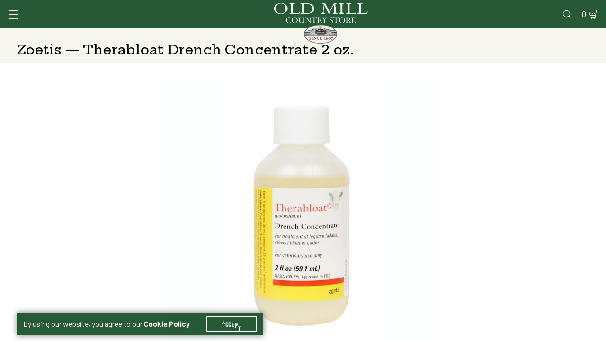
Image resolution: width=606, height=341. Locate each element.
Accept (237, 312)
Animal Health (159, 35)
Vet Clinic (388, 7)
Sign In (136, 7)
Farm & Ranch (530, 35)
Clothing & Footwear (451, 35)
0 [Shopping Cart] (573, 7)
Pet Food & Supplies (359, 35)
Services (345, 7)
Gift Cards (479, 7)
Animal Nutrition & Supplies (253, 35)
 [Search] (578, 35)
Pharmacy (434, 7)
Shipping (398, 269)
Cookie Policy (173, 312)
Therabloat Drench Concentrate (428, 214)
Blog (552, 7)
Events (521, 7)
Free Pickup (519, 269)
